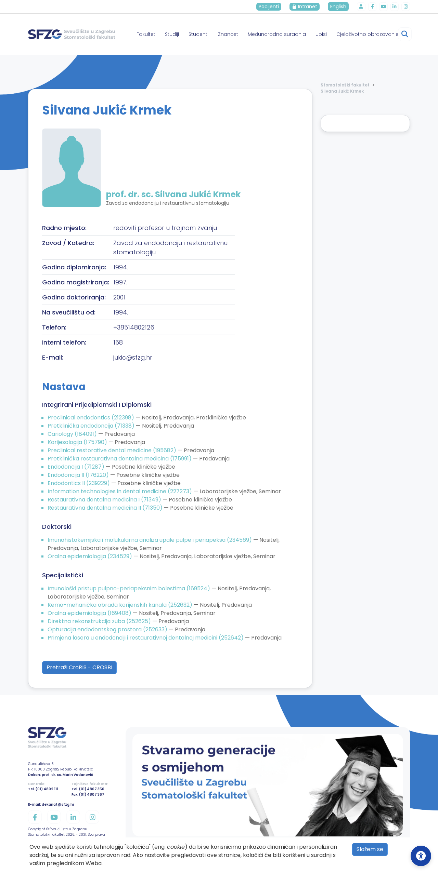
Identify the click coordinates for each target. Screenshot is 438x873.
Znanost (228, 34)
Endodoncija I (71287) (77, 467)
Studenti (198, 34)
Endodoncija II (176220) (79, 475)
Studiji (172, 34)
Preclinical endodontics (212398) (92, 417)
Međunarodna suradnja (277, 34)
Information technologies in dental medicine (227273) (120, 491)
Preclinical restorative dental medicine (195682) (113, 450)
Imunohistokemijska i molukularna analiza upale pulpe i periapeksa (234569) (150, 540)
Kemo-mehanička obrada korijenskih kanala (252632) (121, 605)
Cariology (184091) (73, 434)
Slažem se (370, 849)
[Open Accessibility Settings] (421, 856)
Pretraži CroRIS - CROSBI (79, 667)
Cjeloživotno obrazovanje (367, 34)
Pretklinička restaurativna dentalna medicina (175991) (120, 458)
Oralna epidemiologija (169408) (90, 613)
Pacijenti (270, 6)
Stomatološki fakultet (345, 85)
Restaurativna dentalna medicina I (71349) (105, 499)
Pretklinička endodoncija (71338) (92, 426)
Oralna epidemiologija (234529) (90, 556)
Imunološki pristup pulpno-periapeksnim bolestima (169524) (129, 588)
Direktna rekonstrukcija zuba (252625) (100, 621)
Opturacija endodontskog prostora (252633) (108, 629)
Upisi (321, 34)
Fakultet (146, 34)
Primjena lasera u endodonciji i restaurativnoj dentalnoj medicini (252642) (146, 638)
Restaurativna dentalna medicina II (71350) (106, 508)
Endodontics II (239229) (79, 483)
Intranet (305, 6)
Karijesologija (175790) (78, 442)
